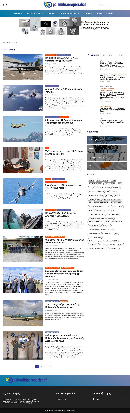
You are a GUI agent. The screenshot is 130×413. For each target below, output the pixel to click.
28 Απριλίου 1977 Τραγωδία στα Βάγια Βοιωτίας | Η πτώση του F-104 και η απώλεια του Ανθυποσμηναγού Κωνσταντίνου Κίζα (112, 95)
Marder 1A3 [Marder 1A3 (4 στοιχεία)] (116, 187)
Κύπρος (100, 13)
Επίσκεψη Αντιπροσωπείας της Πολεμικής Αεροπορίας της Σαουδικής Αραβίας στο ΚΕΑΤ (64, 338)
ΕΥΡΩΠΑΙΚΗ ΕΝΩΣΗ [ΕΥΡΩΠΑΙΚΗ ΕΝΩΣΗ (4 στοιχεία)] (113, 214)
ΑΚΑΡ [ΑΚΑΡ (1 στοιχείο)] (116, 195)
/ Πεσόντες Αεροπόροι (106, 90)
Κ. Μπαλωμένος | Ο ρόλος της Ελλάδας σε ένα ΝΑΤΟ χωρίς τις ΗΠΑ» (112, 122)
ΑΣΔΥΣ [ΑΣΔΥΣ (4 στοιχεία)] (99, 199)
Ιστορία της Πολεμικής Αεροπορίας (56, 182)
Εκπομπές (52, 13)
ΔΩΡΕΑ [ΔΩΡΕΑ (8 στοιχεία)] (91, 210)
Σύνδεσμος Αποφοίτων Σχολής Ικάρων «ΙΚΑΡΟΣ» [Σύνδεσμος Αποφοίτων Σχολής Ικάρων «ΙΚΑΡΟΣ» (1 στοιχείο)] (103, 241)
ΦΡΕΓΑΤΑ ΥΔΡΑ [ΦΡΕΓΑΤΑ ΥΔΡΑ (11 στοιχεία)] (113, 248)
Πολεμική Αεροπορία (35, 13)
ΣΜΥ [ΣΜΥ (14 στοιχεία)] (116, 233)
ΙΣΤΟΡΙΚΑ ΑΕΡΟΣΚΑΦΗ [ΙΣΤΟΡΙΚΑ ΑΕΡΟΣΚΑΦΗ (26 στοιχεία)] (95, 222)
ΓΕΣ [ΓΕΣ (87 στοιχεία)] (90, 203)
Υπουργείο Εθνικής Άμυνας (71, 13)
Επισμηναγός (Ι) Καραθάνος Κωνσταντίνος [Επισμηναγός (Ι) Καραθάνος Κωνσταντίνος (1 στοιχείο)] (101, 218)
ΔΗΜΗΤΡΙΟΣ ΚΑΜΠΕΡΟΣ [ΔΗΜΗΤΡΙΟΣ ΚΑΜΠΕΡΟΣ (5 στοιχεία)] (101, 203)
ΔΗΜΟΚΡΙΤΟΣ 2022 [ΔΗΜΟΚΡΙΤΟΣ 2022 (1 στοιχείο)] (116, 203)
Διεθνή (111, 13)
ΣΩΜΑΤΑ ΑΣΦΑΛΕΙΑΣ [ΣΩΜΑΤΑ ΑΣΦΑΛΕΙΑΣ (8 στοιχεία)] (95, 237)
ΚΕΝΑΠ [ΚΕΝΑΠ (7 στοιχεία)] (107, 222)
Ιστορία (48, 179)
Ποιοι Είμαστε (61, 399)
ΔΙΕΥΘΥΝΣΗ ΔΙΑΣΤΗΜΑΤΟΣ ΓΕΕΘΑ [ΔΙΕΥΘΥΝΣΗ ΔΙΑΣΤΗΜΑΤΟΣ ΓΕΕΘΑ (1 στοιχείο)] (99, 206)
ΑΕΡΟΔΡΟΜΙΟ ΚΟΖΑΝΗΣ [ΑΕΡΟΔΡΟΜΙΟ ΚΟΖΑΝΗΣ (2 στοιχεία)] (96, 195)
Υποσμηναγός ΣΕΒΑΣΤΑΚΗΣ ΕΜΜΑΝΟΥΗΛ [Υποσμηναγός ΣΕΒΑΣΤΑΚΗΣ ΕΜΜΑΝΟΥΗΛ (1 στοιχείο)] (111, 245)
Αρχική (8, 42)
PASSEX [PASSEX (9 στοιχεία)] (100, 191)
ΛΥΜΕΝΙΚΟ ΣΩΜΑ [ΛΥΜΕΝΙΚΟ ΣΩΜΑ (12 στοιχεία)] (117, 222)
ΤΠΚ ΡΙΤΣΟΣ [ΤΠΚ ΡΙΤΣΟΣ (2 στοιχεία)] (92, 245)
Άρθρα (101, 118)
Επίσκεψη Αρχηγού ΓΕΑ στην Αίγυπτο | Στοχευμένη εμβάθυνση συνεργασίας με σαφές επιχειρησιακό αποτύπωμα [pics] (112, 64)
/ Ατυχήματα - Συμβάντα (119, 74)
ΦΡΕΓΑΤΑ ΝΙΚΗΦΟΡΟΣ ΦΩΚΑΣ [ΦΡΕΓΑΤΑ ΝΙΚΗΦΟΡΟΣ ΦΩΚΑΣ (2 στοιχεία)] (97, 248)
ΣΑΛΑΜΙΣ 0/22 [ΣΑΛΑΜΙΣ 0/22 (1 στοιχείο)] (108, 233)
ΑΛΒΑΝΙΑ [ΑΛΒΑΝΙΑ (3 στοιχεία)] (91, 199)
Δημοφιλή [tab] (93, 55)
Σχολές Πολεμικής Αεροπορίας (55, 236)
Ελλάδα (89, 13)
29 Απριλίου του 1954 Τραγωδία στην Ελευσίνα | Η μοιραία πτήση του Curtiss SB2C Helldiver (112, 77)
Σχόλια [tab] (118, 55)
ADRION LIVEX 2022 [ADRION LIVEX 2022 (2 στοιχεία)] (102, 180)
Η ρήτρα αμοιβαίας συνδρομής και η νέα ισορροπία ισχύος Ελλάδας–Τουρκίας (113, 109)
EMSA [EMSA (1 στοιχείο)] (120, 184)
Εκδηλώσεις (63, 301)
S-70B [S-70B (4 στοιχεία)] (107, 191)
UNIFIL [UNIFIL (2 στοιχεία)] (113, 191)
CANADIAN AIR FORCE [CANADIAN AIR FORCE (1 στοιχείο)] (95, 184)
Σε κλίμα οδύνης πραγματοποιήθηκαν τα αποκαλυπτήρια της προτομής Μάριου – (64, 274)
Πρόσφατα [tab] (106, 55)
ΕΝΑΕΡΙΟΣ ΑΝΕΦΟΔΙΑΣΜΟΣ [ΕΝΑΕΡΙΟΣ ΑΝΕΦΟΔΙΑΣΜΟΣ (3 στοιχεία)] (97, 214)
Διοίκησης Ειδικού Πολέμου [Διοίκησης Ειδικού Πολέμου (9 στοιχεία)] (104, 210)
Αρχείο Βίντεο (64, 117)
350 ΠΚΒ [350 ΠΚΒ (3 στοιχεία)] (91, 180)
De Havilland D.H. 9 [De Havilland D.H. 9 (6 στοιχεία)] (110, 184)
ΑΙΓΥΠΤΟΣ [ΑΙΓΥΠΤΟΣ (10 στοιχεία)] (109, 195)
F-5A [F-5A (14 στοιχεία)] (90, 187)
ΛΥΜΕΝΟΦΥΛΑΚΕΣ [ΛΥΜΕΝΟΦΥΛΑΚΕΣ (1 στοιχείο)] (94, 226)
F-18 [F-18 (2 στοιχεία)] (96, 187)
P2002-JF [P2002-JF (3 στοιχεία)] (91, 191)
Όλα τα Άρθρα (18, 13)
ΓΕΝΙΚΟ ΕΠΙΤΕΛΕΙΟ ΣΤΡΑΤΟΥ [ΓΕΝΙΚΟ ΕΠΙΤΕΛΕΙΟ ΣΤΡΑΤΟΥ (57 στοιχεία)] (112, 199)
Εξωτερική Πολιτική (105, 106)
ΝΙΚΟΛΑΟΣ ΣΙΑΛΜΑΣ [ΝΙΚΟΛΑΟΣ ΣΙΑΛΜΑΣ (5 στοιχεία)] (95, 233)
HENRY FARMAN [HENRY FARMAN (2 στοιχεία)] (105, 187)
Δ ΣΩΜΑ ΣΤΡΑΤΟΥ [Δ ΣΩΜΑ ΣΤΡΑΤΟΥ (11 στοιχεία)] (117, 206)
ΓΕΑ (47, 148)
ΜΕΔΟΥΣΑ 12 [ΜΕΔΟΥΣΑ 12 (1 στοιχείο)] (106, 226)
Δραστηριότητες (51, 55)
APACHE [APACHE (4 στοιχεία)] (113, 180)
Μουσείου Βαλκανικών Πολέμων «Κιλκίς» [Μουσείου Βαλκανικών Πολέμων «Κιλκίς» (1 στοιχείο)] (101, 229)
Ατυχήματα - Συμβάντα (52, 267)
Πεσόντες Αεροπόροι (67, 267)
